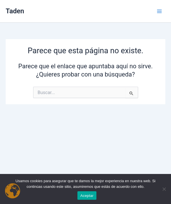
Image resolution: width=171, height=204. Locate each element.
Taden (15, 11)
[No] (164, 189)
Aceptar (87, 196)
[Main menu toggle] (159, 11)
